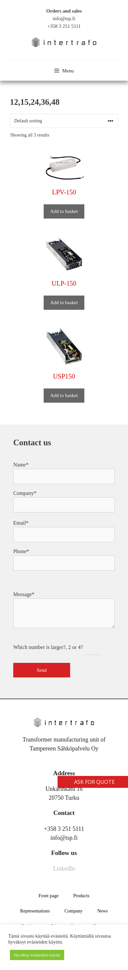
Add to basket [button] (64, 211)
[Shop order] (64, 121)
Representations (35, 911)
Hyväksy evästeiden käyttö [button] (37, 954)
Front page (49, 895)
